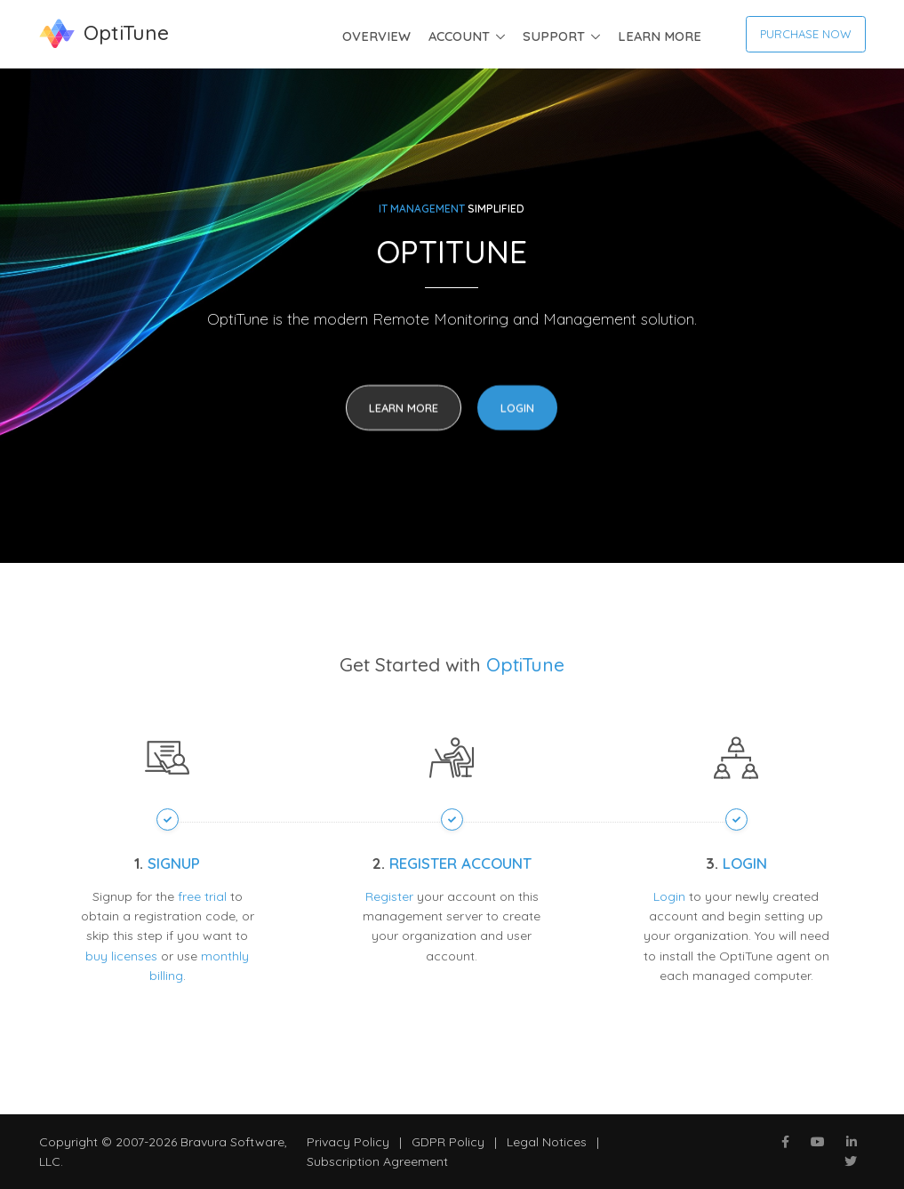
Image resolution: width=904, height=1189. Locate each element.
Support (554, 36)
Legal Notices (547, 1142)
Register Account (460, 863)
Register (389, 896)
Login (517, 409)
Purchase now (806, 34)
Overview (376, 36)
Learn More (659, 36)
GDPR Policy (448, 1142)
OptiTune (525, 664)
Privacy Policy (348, 1142)
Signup (174, 863)
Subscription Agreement (377, 1161)
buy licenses (121, 956)
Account (459, 36)
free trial (202, 896)
